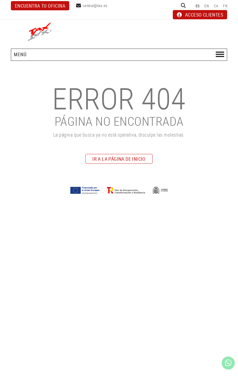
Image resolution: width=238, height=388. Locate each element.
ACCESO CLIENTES (200, 14)
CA (216, 5)
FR (225, 5)
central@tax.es (95, 5)
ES (198, 5)
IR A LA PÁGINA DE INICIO (119, 159)
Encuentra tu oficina (40, 5)
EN (206, 5)
